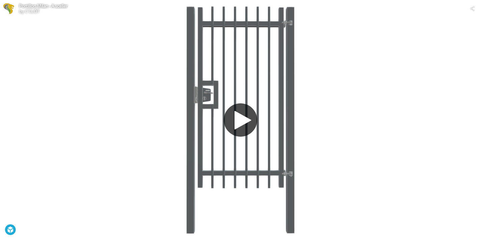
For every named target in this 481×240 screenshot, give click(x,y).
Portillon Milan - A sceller (43, 6)
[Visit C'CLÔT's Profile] (8, 8)
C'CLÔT (32, 11)
